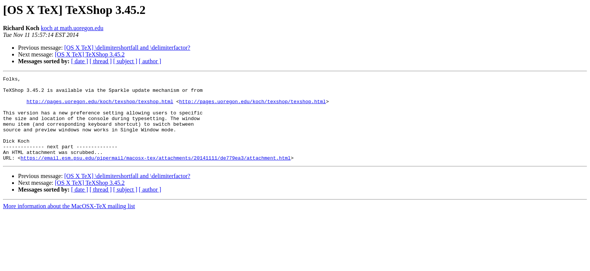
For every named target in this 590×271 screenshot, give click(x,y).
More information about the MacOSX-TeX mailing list (69, 223)
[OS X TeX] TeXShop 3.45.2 (90, 54)
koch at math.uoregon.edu (72, 28)
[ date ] (79, 61)
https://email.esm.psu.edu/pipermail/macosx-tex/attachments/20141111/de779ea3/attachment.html (156, 174)
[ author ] (150, 61)
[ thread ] (101, 61)
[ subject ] (125, 61)
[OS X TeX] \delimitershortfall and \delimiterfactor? (127, 47)
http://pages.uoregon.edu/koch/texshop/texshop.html (99, 107)
